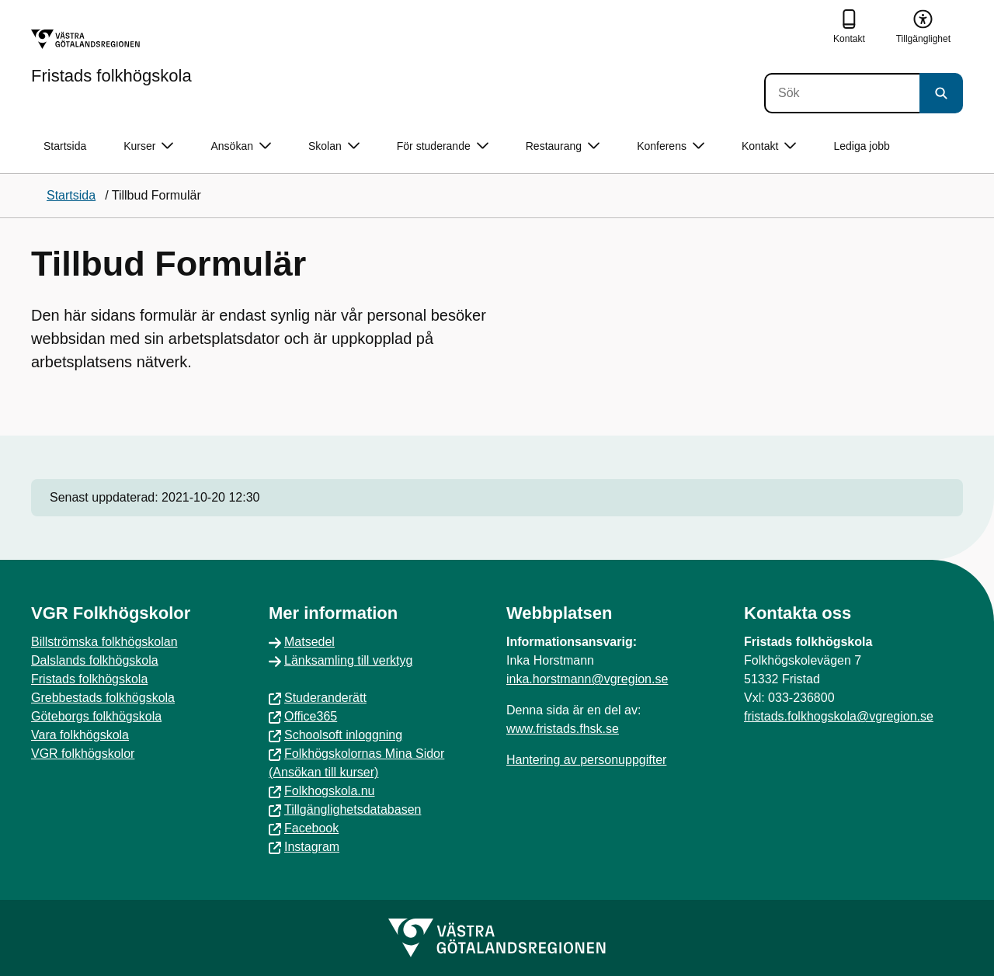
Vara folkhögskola (80, 735)
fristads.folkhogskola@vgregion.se (838, 716)
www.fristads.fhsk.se (562, 728)
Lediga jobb (861, 146)
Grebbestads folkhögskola (103, 697)
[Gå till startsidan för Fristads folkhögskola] (111, 57)
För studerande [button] (442, 146)
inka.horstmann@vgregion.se (587, 679)
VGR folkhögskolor (82, 753)
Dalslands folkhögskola (94, 660)
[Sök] (841, 93)
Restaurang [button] (563, 146)
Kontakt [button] (769, 146)
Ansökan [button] (240, 146)
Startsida (64, 146)
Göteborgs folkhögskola (96, 716)
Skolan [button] (334, 146)
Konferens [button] (670, 146)
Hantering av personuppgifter (586, 759)
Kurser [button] (148, 146)
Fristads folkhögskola (89, 679)
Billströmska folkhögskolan (104, 641)
